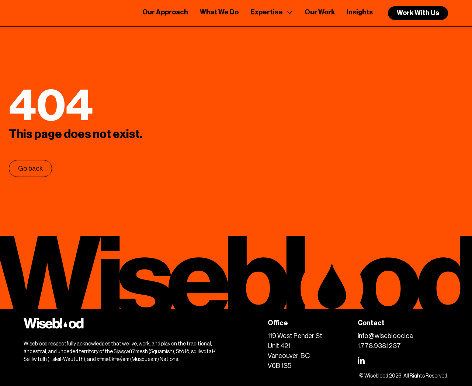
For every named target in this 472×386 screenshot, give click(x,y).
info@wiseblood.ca (385, 336)
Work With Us (418, 13)
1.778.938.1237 (379, 345)
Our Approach (165, 12)
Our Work (320, 12)
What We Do (219, 12)
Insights (360, 12)
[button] (271, 13)
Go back (30, 168)
